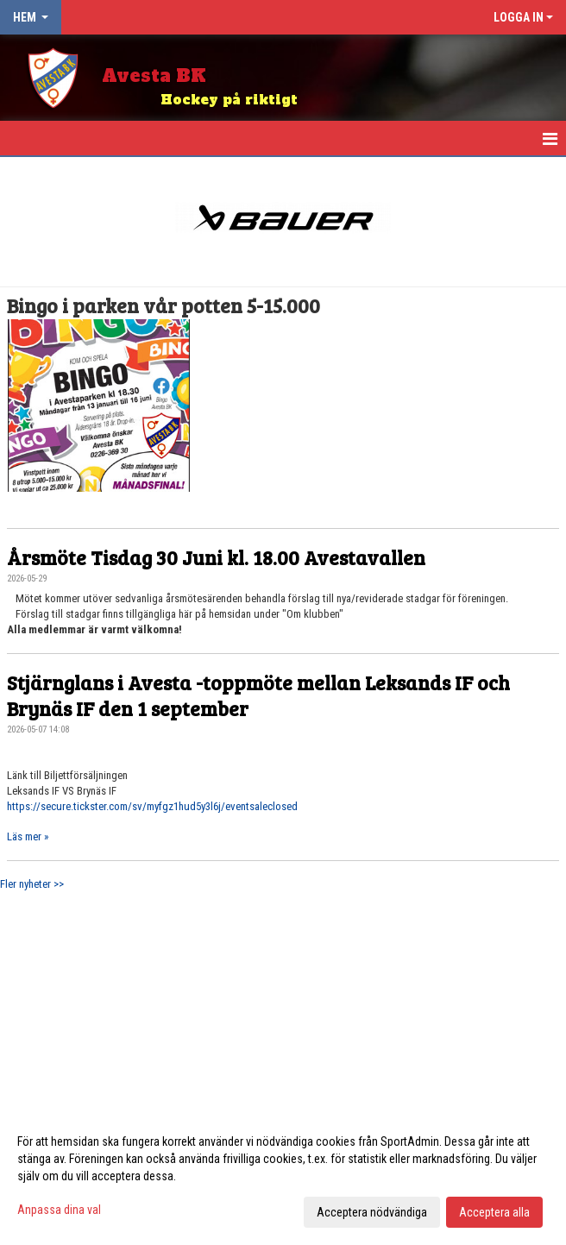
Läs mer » (27, 836)
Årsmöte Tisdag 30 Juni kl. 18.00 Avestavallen (216, 557)
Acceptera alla (494, 1212)
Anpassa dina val (59, 1210)
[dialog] (283, 1176)
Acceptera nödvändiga (372, 1212)
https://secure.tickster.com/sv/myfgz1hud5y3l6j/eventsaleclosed (152, 806)
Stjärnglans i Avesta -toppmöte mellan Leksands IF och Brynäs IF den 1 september (258, 695)
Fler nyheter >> (32, 883)
